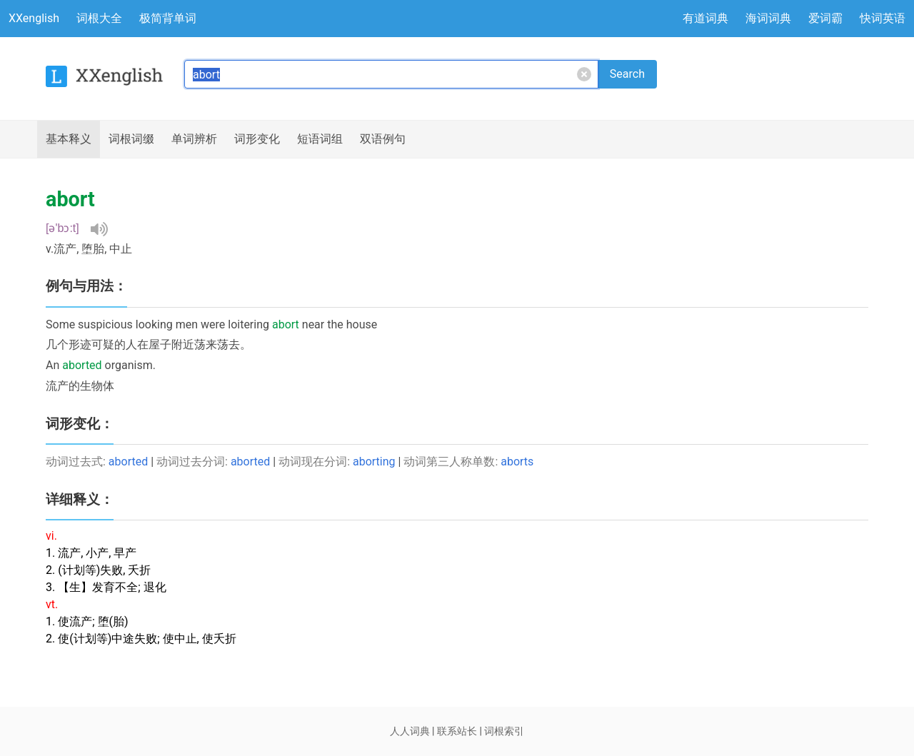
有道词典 (705, 18)
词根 (131, 139)
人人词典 (410, 731)
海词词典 (768, 18)
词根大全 (99, 18)
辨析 (194, 139)
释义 (68, 139)
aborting (374, 461)
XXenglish (34, 18)
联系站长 (457, 731)
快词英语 (882, 18)
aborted (128, 461)
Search (627, 74)
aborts (517, 461)
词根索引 (504, 731)
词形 (257, 139)
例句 (383, 139)
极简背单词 (167, 18)
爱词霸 (825, 18)
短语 (320, 139)
